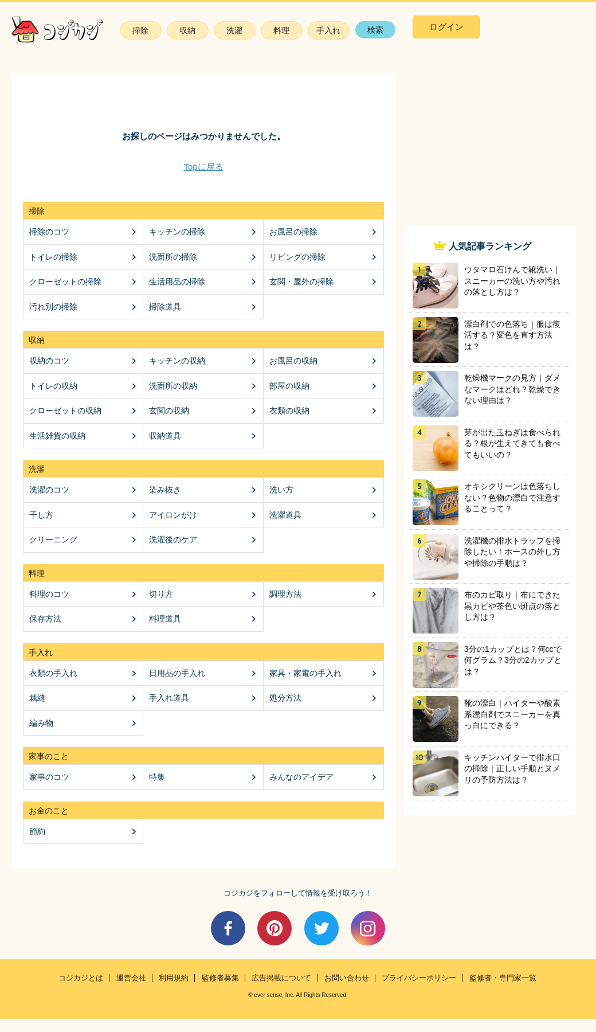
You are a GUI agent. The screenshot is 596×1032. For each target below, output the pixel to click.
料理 (281, 30)
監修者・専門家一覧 (502, 978)
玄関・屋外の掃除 (301, 281)
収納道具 (165, 435)
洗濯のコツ (49, 489)
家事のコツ (49, 776)
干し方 (41, 514)
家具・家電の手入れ (305, 673)
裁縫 (37, 697)
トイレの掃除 (53, 256)
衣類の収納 (289, 410)
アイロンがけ (173, 514)
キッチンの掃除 (177, 231)
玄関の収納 (169, 410)
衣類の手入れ (53, 673)
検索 (375, 29)
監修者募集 (220, 978)
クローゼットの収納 (65, 410)
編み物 (41, 723)
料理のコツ (49, 594)
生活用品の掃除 (177, 281)
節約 (37, 831)
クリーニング (53, 539)
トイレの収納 (53, 385)
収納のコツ (49, 360)
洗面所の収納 (173, 385)
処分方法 (285, 697)
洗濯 (234, 30)
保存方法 (45, 618)
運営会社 (131, 978)
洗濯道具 (285, 514)
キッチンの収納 (177, 360)
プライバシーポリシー (419, 978)
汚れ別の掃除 (53, 306)
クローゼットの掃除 (65, 281)
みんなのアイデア (301, 776)
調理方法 (285, 594)
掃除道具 (165, 306)
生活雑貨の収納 (57, 435)
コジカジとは (80, 978)
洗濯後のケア (173, 539)
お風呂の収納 (293, 360)
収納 (187, 30)
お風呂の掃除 (293, 231)
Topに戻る (203, 166)
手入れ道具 (169, 697)
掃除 (140, 30)
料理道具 (165, 618)
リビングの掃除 (297, 256)
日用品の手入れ (177, 673)
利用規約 (174, 978)
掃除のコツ (49, 231)
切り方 (161, 594)
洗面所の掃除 (173, 256)
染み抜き (165, 489)
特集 (157, 776)
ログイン (446, 27)
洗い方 (281, 489)
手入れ (328, 30)
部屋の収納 (289, 385)
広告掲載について (281, 978)
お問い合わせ (346, 978)
